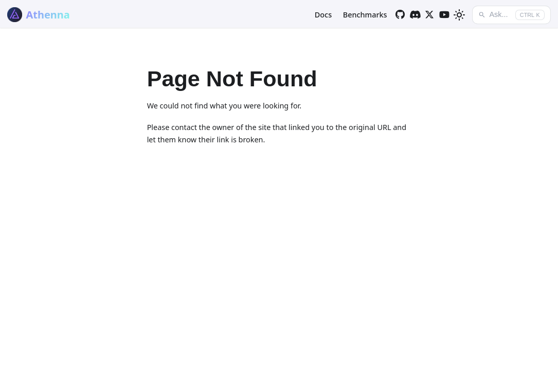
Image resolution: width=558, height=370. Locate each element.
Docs (323, 15)
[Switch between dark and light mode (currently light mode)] (459, 14)
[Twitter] (429, 14)
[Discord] (414, 14)
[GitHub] (399, 14)
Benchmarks (365, 15)
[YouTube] (444, 14)
